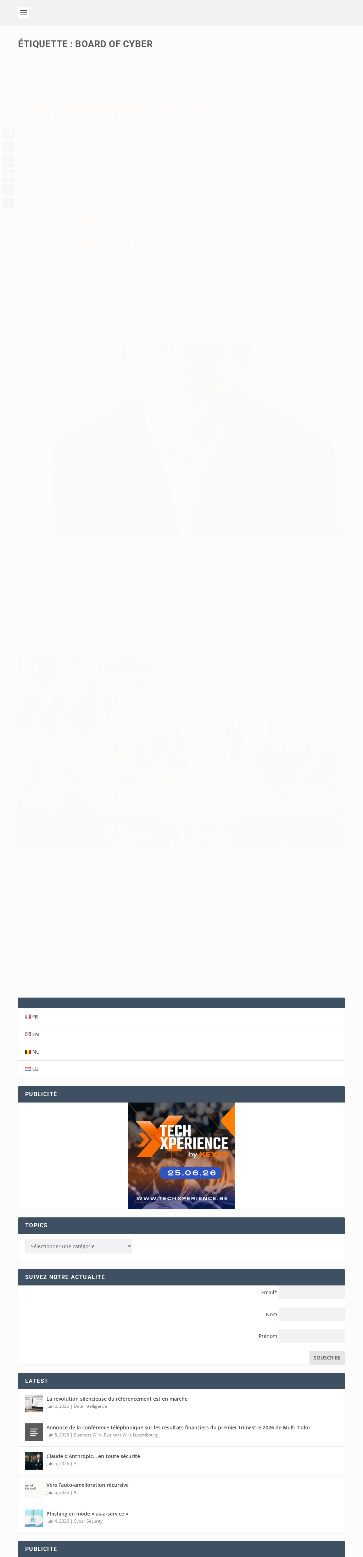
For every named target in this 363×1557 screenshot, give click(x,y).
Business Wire (88, 953)
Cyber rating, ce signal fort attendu (252, 160)
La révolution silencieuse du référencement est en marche (117, 917)
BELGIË (257, 1482)
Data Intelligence (90, 925)
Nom (271, 833)
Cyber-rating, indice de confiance (78, 399)
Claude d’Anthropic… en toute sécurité (93, 975)
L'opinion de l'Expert (243, 171)
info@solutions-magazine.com (70, 1419)
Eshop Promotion (155, 1541)
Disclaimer (216, 1549)
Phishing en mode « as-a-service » (87, 1032)
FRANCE (258, 1491)
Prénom (268, 855)
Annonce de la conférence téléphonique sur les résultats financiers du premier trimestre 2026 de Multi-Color (178, 946)
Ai (76, 982)
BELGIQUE (261, 1474)
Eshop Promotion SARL (75, 1541)
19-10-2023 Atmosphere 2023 (68, 224)
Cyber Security (68, 411)
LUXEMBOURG (266, 1499)
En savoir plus (49, 271)
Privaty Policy (249, 1549)
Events (58, 235)
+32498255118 (46, 1427)
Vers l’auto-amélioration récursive (87, 1003)
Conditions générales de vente (162, 1549)
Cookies (279, 1549)
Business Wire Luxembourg (131, 953)
